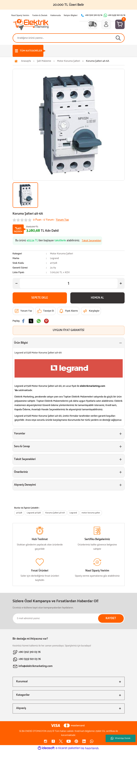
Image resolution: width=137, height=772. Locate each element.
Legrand (54, 258)
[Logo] (31, 24)
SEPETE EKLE (39, 298)
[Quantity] (69, 283)
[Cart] (120, 24)
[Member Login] (106, 24)
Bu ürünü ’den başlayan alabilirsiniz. (58, 241)
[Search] (69, 38)
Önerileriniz (21, 472)
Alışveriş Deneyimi (25, 485)
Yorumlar (19, 433)
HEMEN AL (97, 298)
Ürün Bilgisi (21, 343)
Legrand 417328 (34, 513)
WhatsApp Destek (120, 738)
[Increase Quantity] (121, 283)
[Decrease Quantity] (16, 283)
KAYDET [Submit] (111, 618)
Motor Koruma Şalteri (61, 254)
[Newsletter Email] (69, 618)
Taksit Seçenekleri (25, 459)
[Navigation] (28, 51)
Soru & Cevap (22, 446)
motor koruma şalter (91, 513)
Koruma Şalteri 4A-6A (55, 513)
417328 (19, 513)
